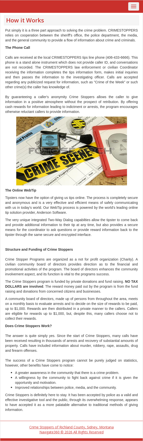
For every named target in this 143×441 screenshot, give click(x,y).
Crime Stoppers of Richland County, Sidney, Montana (71, 427)
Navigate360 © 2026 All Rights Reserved (71, 432)
